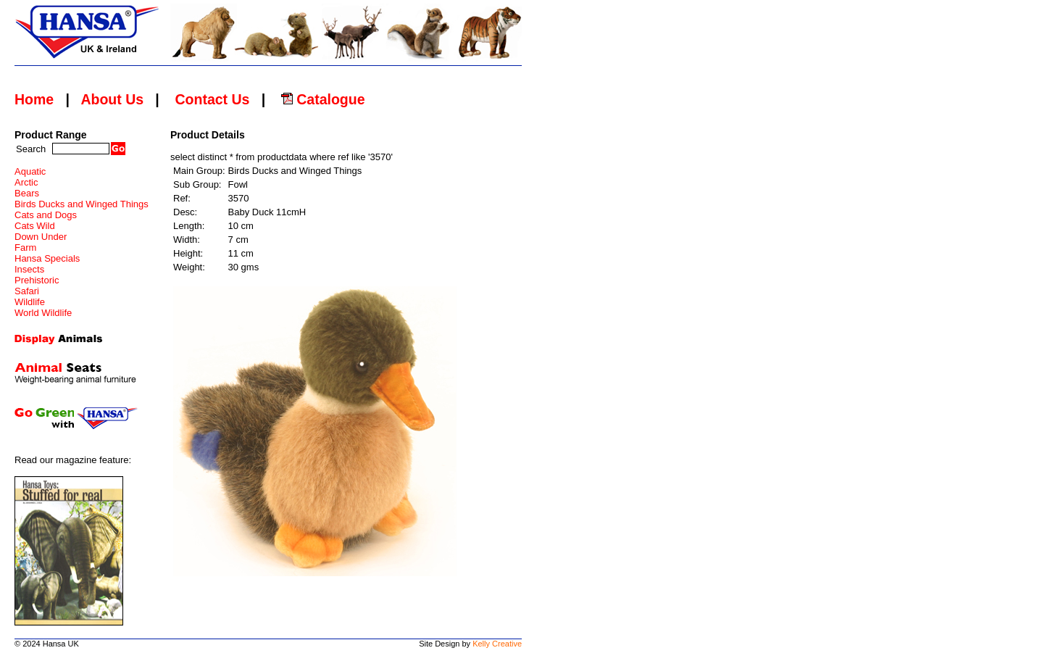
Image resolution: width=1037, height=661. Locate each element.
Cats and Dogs (45, 214)
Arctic (26, 182)
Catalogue (323, 99)
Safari (26, 291)
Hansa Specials (47, 258)
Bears (26, 193)
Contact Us (212, 99)
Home (34, 99)
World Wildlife (43, 312)
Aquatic (30, 171)
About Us (111, 99)
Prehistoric (36, 280)
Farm (25, 247)
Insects (29, 269)
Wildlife (29, 301)
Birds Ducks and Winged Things (81, 204)
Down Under (40, 236)
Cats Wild (34, 225)
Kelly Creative (497, 643)
